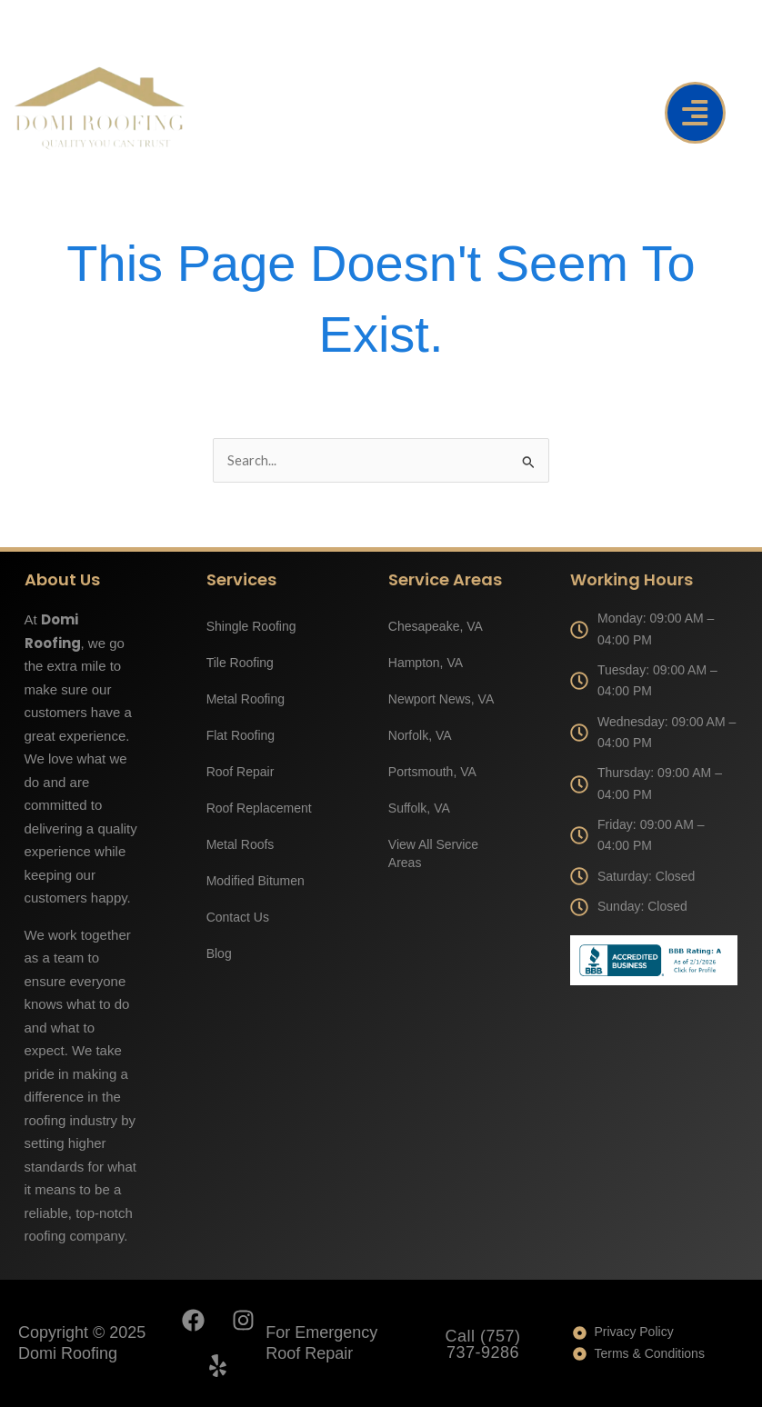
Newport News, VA (441, 699)
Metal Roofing (245, 699)
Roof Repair (240, 771)
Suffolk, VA (419, 808)
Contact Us (237, 917)
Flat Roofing (240, 735)
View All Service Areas (433, 853)
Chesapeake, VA (435, 626)
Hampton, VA (425, 662)
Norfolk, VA (420, 735)
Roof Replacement (259, 808)
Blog (219, 953)
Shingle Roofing (251, 626)
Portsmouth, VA (432, 771)
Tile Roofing (240, 662)
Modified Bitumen (255, 880)
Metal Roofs (240, 844)
